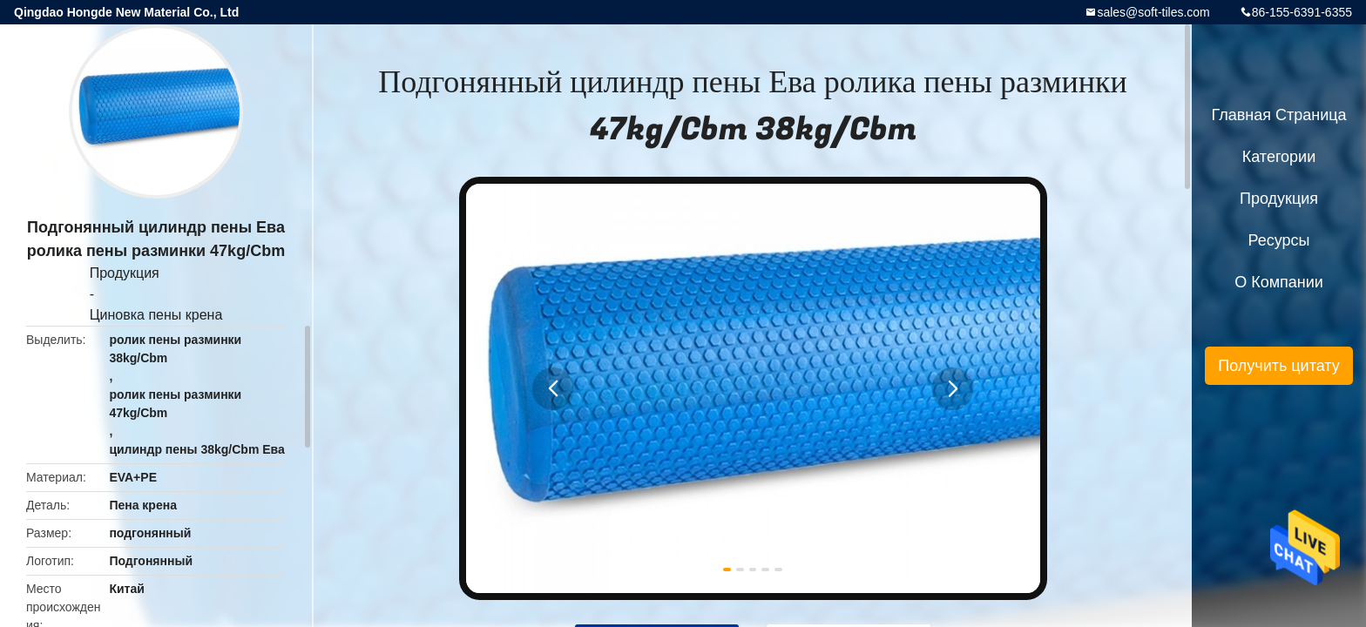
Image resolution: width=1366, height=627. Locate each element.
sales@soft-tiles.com (1153, 12)
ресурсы (1279, 240)
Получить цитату (1279, 365)
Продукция (124, 273)
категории (1278, 156)
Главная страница (1278, 115)
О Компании (1278, 282)
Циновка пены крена (156, 314)
